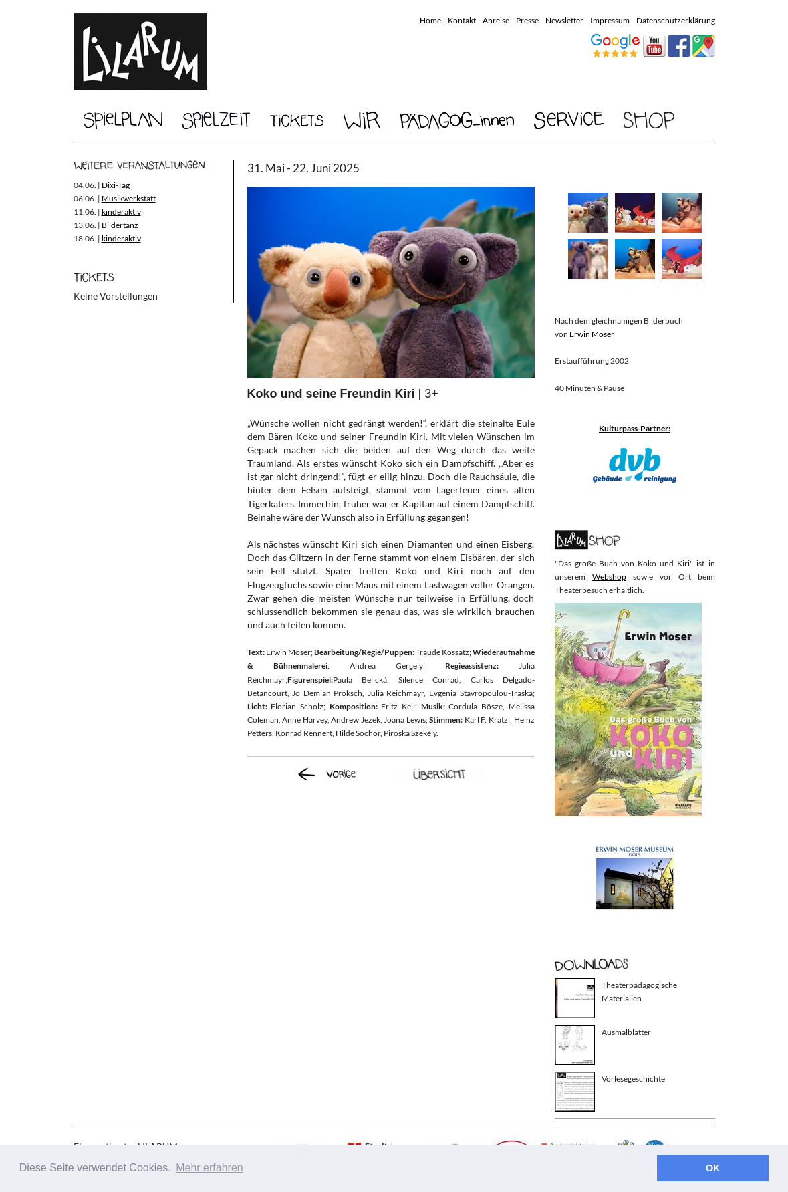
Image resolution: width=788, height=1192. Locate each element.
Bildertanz (120, 225)
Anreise (496, 20)
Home (430, 20)
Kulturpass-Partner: (634, 428)
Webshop (609, 577)
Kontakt (462, 20)
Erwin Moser (591, 334)
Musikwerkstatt (129, 198)
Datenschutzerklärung (675, 20)
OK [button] (713, 1168)
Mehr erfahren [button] (209, 1167)
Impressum (610, 20)
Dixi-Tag (116, 185)
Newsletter (564, 20)
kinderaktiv (121, 212)
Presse (527, 20)
